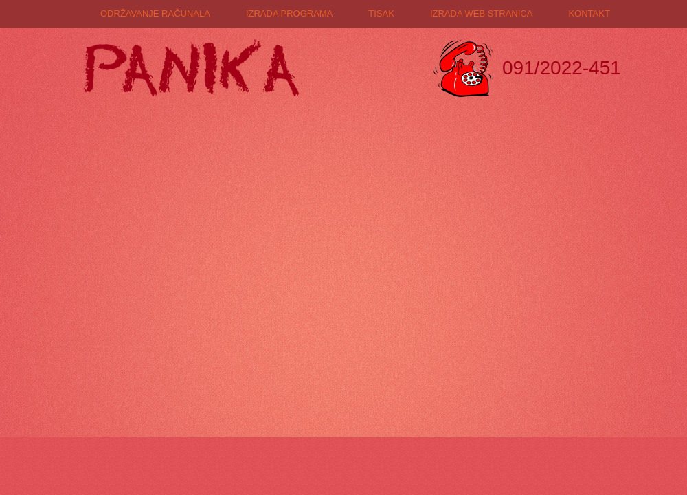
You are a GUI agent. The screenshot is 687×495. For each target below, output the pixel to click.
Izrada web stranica (481, 13)
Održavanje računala (155, 13)
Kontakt (588, 13)
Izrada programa (289, 13)
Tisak (381, 13)
